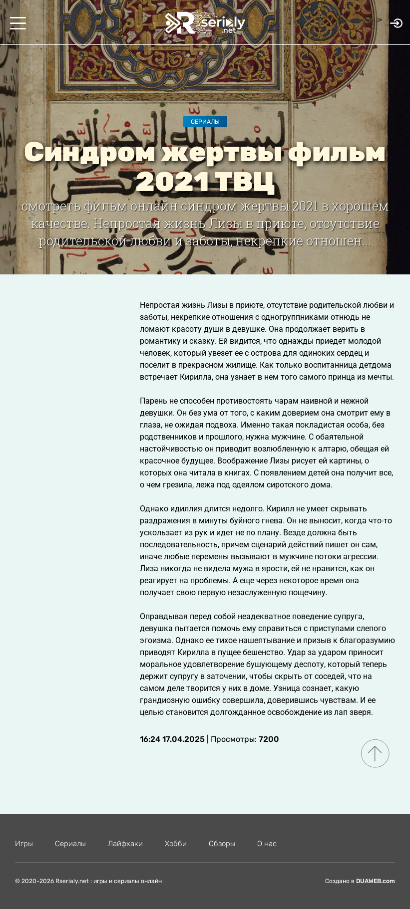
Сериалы (205, 121)
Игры (24, 843)
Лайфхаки (125, 843)
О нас (267, 843)
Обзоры (222, 843)
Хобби (176, 843)
